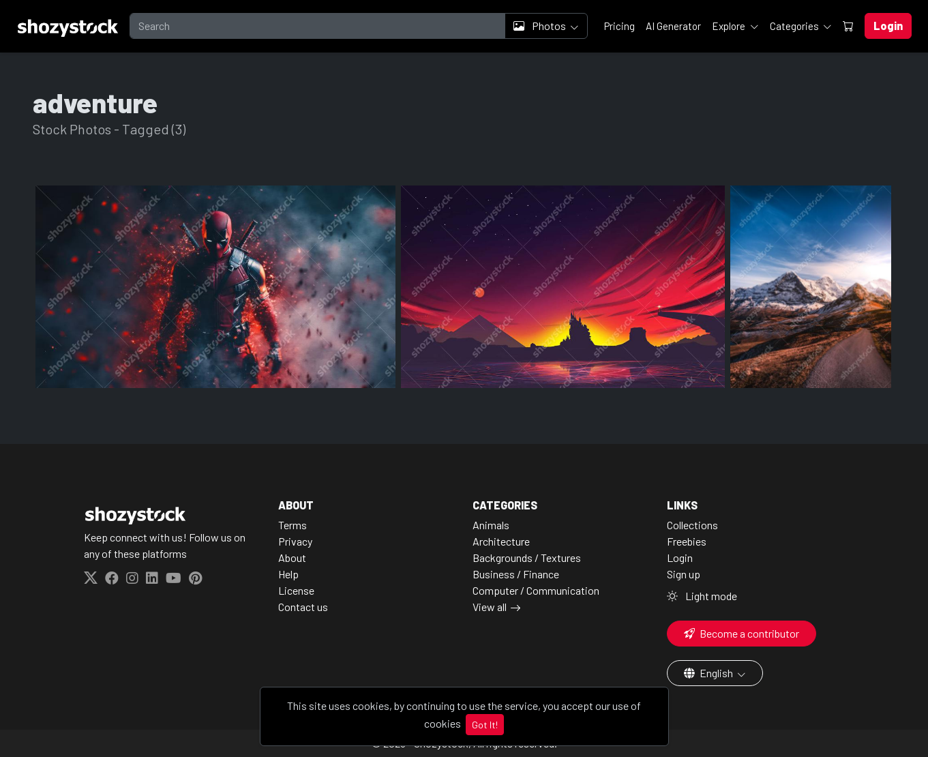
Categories (795, 26)
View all (490, 606)
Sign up (683, 573)
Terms (292, 524)
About (292, 557)
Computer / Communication (536, 590)
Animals (491, 524)
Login (680, 557)
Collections (692, 524)
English (709, 672)
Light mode (702, 595)
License (296, 590)
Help (288, 573)
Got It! (485, 724)
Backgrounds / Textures (527, 557)
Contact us (303, 606)
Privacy (295, 541)
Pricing (619, 26)
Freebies (686, 541)
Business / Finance (516, 573)
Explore (729, 26)
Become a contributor (741, 633)
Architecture (501, 541)
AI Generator (673, 26)
